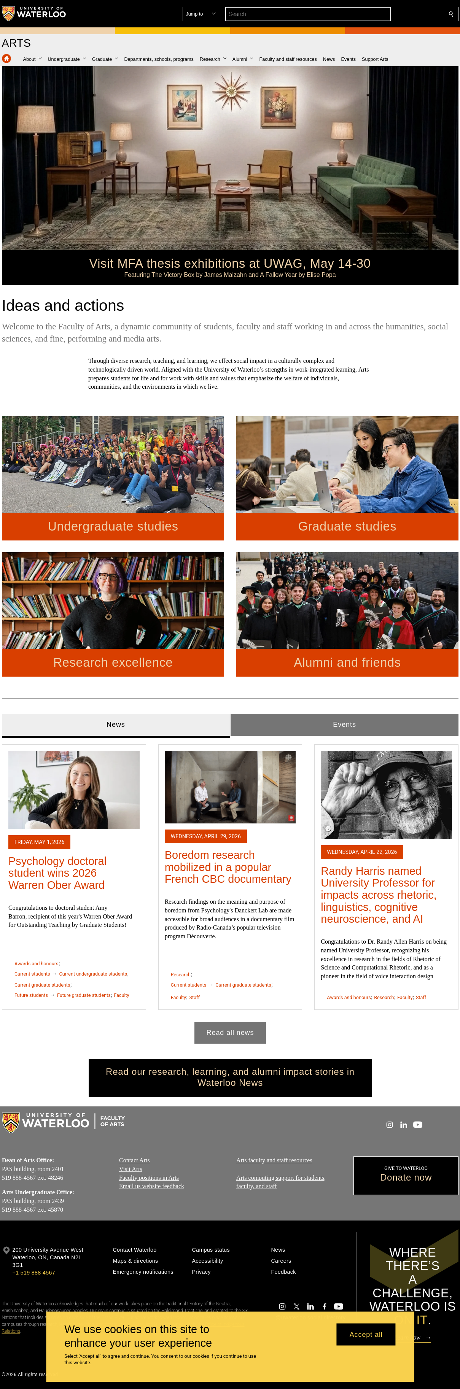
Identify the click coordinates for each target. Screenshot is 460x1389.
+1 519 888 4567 (34, 1273)
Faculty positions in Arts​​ (149, 1177)
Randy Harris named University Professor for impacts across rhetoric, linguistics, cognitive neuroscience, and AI (378, 895)
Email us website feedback (151, 1186)
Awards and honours (36, 963)
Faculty (121, 995)
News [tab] (116, 724)
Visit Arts (130, 1169)
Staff (194, 997)
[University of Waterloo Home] (34, 13)
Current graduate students (42, 985)
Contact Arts (134, 1160)
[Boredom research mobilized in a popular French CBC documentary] (230, 786)
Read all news (230, 1032)
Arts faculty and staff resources (274, 1160)
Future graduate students (83, 995)
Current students (32, 974)
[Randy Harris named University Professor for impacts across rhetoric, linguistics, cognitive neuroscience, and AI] (386, 794)
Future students (31, 995)
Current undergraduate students (93, 974)
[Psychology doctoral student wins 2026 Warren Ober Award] (74, 789)
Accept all (366, 1334)
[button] (396, 14)
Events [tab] (344, 724)
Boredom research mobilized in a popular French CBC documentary (227, 867)
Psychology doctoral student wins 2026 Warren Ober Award (57, 873)
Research (180, 974)
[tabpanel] (230, 891)
